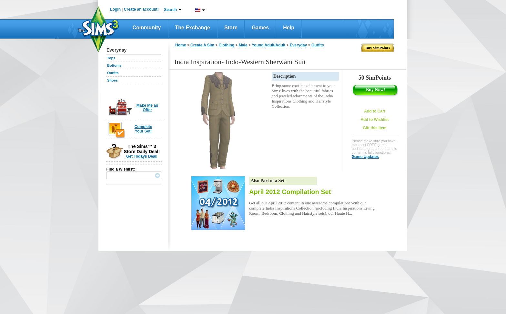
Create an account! (141, 9)
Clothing (227, 45)
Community (147, 27)
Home (180, 45)
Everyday (298, 45)
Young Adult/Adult (268, 45)
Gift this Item (374, 128)
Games (260, 27)
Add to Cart (374, 111)
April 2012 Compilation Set (290, 191)
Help (288, 27)
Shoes (112, 80)
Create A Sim (202, 45)
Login (115, 9)
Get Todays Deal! (141, 156)
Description (284, 76)
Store (231, 27)
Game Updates (365, 156)
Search (170, 9)
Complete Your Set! (143, 128)
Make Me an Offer (147, 107)
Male (243, 45)
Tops (111, 58)
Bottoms (114, 65)
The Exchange (192, 27)
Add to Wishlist (374, 119)
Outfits (112, 73)
